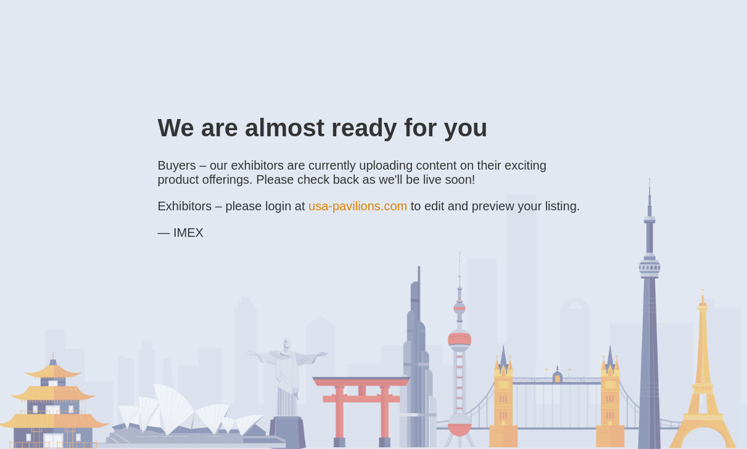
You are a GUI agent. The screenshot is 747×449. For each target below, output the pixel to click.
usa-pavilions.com (357, 206)
